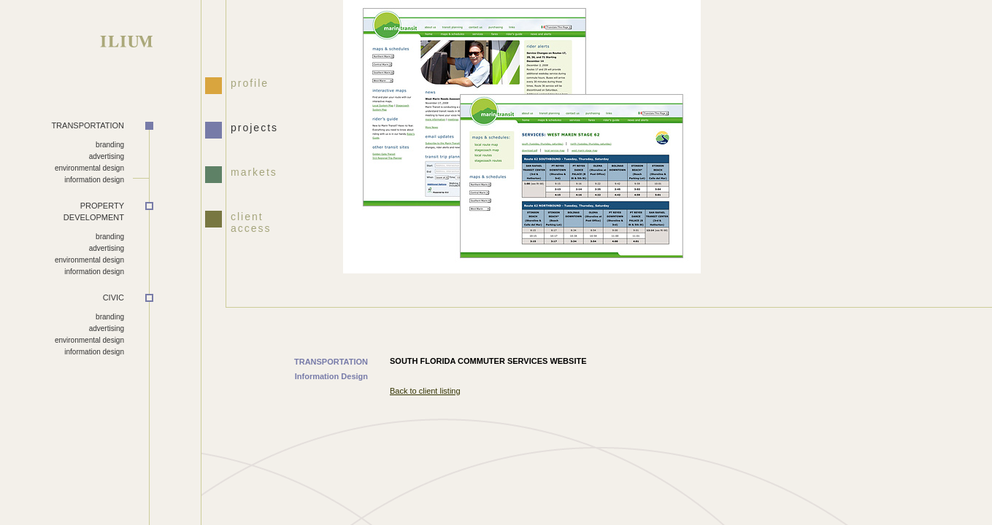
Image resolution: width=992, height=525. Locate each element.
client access (251, 221)
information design (94, 180)
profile (250, 83)
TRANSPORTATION (87, 125)
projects (254, 127)
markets (254, 172)
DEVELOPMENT (62, 211)
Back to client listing (425, 390)
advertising (106, 156)
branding (110, 145)
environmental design (89, 168)
